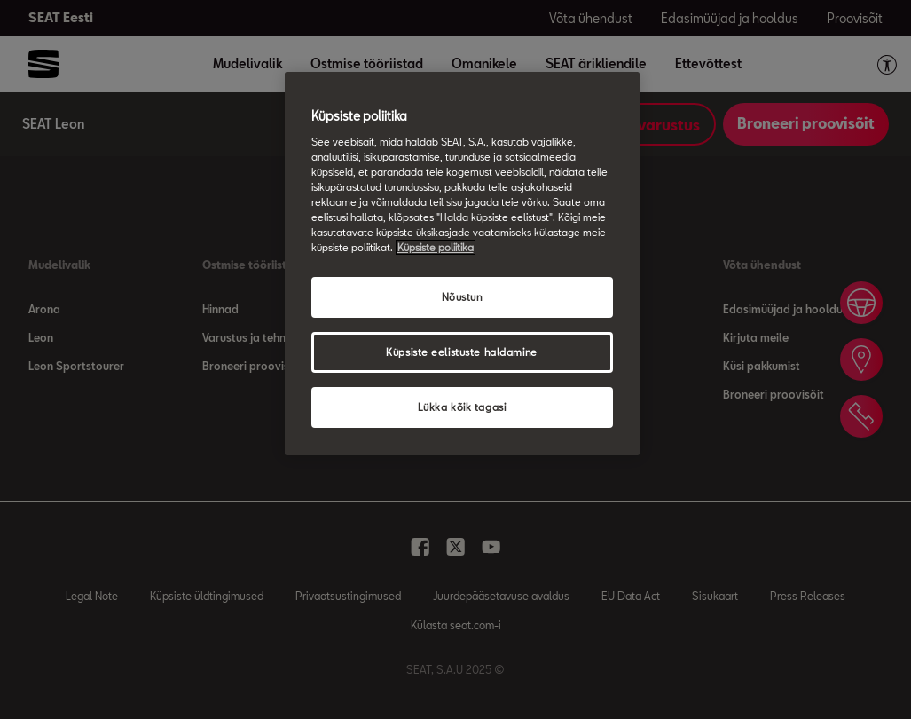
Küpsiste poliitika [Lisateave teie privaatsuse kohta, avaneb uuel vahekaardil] (435, 247)
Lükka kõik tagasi (462, 407)
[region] (462, 263)
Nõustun (462, 297)
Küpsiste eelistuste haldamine (462, 352)
